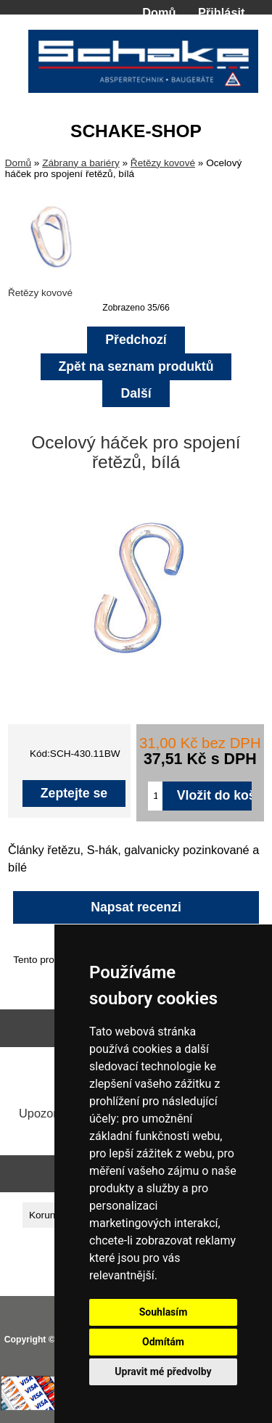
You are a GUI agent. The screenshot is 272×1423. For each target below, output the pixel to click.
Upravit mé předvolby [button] (163, 1371)
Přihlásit (221, 12)
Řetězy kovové (163, 162)
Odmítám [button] (163, 1342)
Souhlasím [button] (163, 1312)
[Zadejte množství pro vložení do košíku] (155, 796)
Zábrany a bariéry (81, 162)
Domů (159, 12)
